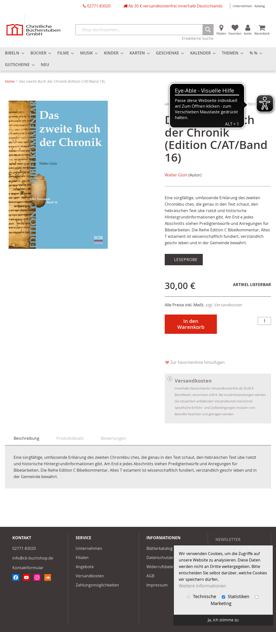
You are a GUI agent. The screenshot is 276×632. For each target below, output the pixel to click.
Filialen (221, 33)
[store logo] (33, 24)
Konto (248, 33)
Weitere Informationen (202, 586)
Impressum (157, 585)
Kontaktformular (28, 567)
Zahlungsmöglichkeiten (97, 585)
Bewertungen (113, 438)
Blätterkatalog (159, 548)
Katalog (259, 6)
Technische (202, 596)
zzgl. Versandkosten (224, 305)
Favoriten (235, 33)
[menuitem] (13, 53)
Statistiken (236, 596)
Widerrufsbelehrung (165, 566)
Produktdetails (70, 438)
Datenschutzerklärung (167, 557)
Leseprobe (185, 259)
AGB (150, 576)
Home (10, 81)
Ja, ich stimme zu (223, 620)
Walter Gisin (176, 175)
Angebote (85, 566)
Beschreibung (26, 438)
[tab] (26, 438)
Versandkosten (90, 576)
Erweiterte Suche (197, 38)
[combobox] (144, 29)
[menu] (138, 59)
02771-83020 (99, 6)
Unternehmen (242, 6)
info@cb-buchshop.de (32, 558)
